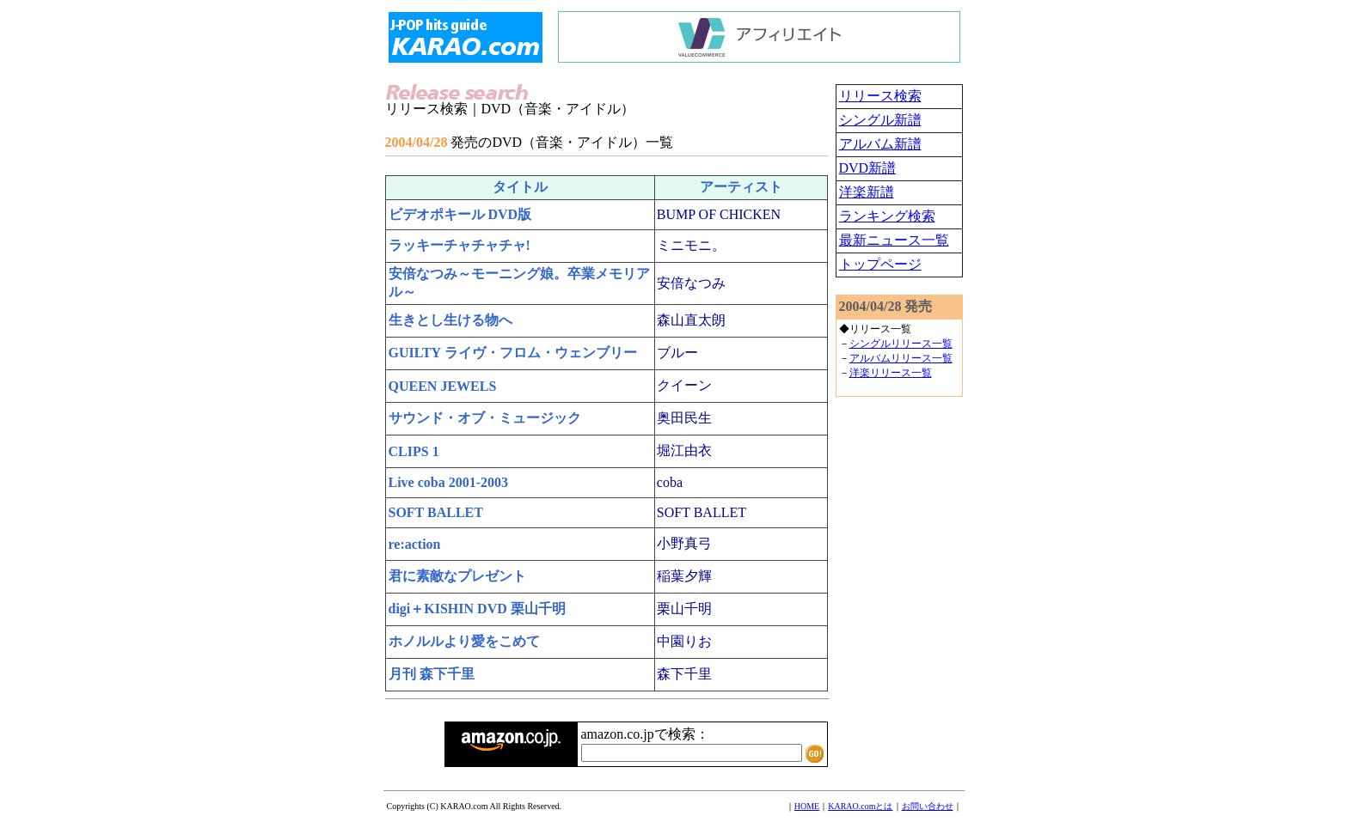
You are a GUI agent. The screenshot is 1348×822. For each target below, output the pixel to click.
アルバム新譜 (880, 144)
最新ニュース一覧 (894, 240)
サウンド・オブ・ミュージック (485, 418)
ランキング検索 (887, 216)
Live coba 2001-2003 (449, 482)
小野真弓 (684, 543)
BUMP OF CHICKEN (719, 214)
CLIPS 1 (414, 451)
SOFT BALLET (436, 512)
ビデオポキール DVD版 (460, 214)
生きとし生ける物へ (450, 320)
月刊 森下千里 (432, 674)
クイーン (684, 385)
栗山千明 (684, 608)
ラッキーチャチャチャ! (459, 245)
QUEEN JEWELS (443, 386)
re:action (415, 544)
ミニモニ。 (691, 245)
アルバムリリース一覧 (901, 358)
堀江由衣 (684, 450)
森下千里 (684, 674)
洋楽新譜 (866, 192)
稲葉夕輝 (684, 576)
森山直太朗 (691, 320)
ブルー (677, 352)
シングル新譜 (880, 120)
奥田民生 (684, 418)
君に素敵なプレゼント (457, 576)
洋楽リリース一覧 (890, 373)
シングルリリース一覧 (901, 344)
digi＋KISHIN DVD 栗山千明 (477, 608)
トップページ (880, 264)
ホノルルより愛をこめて (464, 641)
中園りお (684, 641)
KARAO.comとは (860, 806)
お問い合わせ (927, 806)
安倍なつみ (691, 283)
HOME (806, 806)
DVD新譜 (868, 168)
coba (670, 482)
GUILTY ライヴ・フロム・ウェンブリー (513, 352)
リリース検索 (880, 95)
